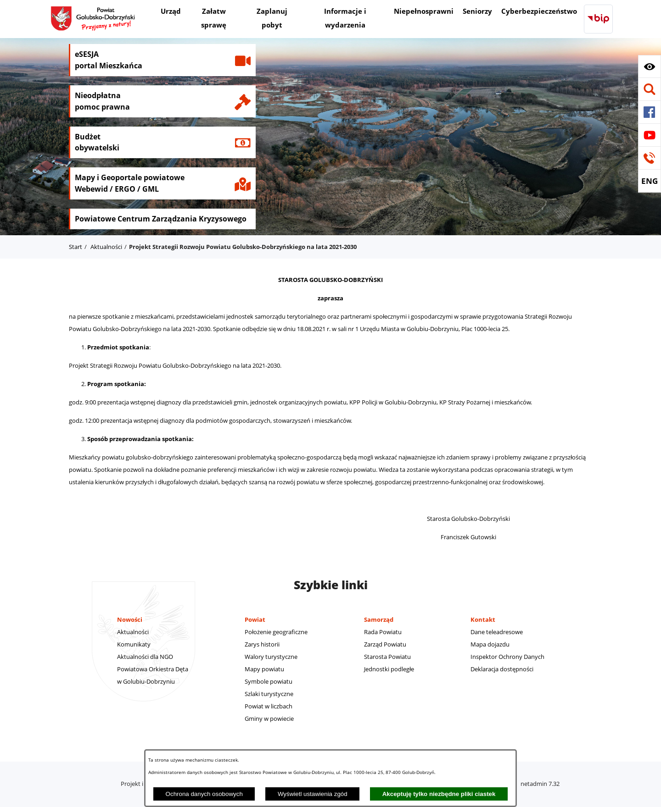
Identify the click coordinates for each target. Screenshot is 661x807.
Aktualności (106, 247)
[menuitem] (170, 12)
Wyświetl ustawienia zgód (312, 793)
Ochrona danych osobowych (204, 793)
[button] (649, 66)
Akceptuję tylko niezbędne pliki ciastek (439, 793)
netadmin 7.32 (540, 783)
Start (75, 247)
